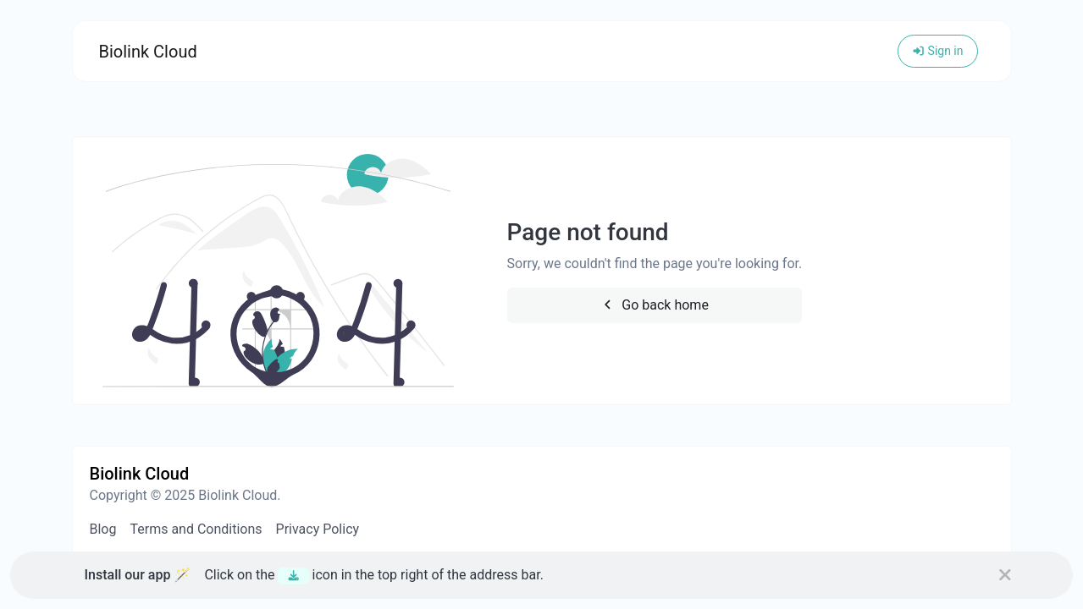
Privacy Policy (318, 529)
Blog (103, 529)
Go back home (654, 305)
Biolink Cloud (148, 51)
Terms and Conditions (196, 529)
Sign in (938, 51)
